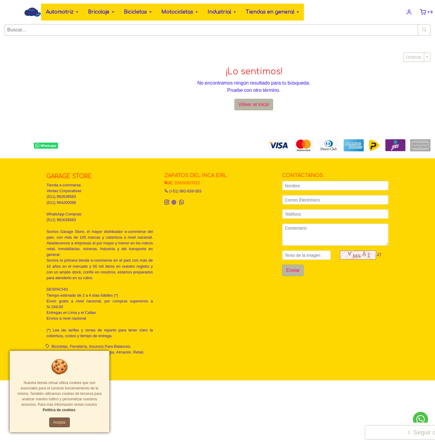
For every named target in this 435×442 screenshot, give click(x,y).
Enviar (293, 270)
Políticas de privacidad (198, 389)
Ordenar (413, 57)
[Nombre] (335, 185)
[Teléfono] (335, 214)
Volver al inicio (253, 104)
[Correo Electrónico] (335, 200)
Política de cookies (59, 410)
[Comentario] (335, 235)
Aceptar (59, 422)
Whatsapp (45, 146)
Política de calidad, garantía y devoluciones (258, 389)
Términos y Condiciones (155, 389)
